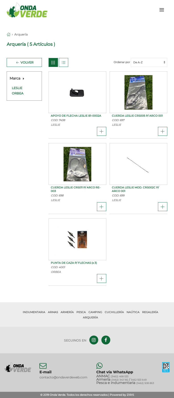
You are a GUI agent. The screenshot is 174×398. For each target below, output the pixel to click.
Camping (95, 312)
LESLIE (17, 88)
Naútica (133, 312)
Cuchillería (114, 312)
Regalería (150, 312)
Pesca (81, 312)
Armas (53, 312)
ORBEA (17, 93)
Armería (67, 312)
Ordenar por (140, 62)
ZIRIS (130, 394)
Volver (24, 62)
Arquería (21, 34)
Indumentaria (34, 312)
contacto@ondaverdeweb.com (63, 377)
